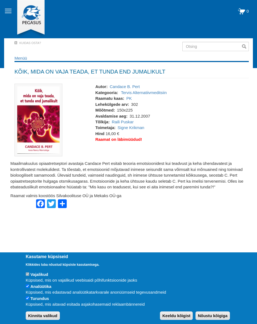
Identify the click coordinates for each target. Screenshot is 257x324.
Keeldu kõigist (176, 315)
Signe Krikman (131, 127)
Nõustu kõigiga (212, 315)
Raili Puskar (123, 121)
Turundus (39, 298)
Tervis (126, 92)
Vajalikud (39, 274)
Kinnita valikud (42, 315)
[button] (38, 119)
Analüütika (40, 286)
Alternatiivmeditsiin (150, 92)
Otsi (245, 46)
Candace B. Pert (125, 86)
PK (129, 98)
